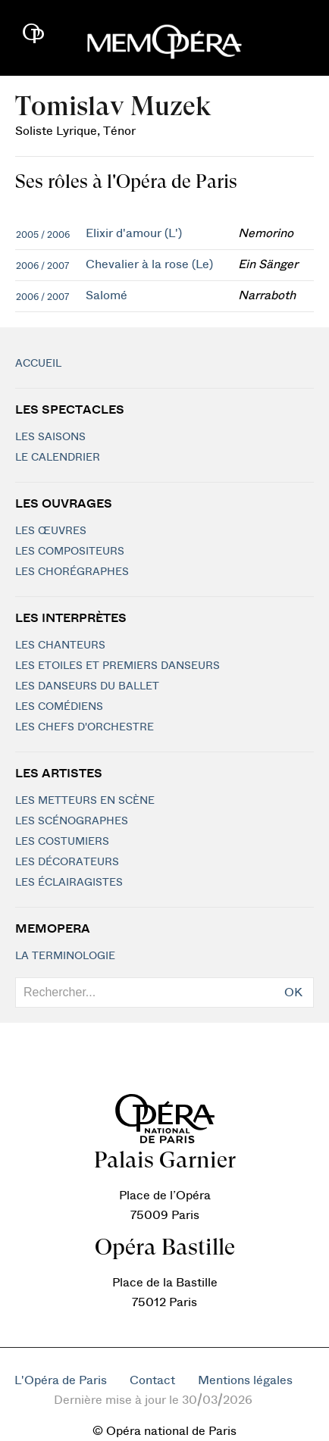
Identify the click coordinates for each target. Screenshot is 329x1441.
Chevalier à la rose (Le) (149, 264)
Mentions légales (245, 1380)
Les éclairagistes (69, 882)
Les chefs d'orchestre (84, 727)
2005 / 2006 (43, 234)
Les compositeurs (69, 551)
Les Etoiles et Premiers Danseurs (117, 666)
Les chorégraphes (72, 572)
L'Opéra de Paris (60, 1380)
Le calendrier (57, 457)
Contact (152, 1380)
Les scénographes (71, 821)
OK (293, 992)
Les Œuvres (50, 531)
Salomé (106, 295)
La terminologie (65, 956)
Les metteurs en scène (85, 801)
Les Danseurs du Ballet (87, 686)
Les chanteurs (60, 645)
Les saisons (50, 437)
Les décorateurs (67, 862)
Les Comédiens (59, 707)
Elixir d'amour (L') (134, 233)
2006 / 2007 (42, 265)
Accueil (38, 363)
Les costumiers (62, 841)
